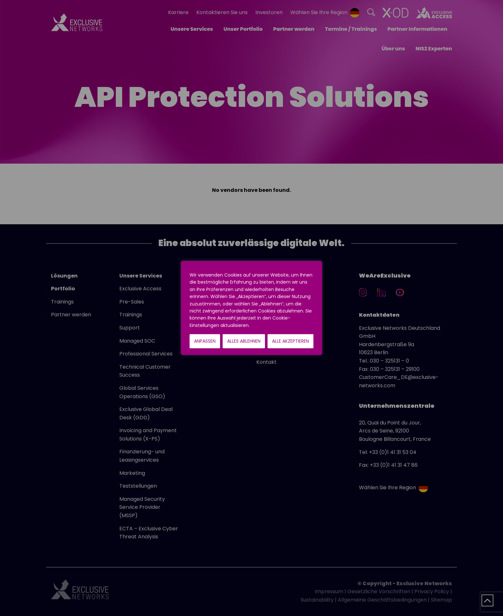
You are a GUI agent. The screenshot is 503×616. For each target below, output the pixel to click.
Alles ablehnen (243, 341)
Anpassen (205, 341)
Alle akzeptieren (290, 341)
